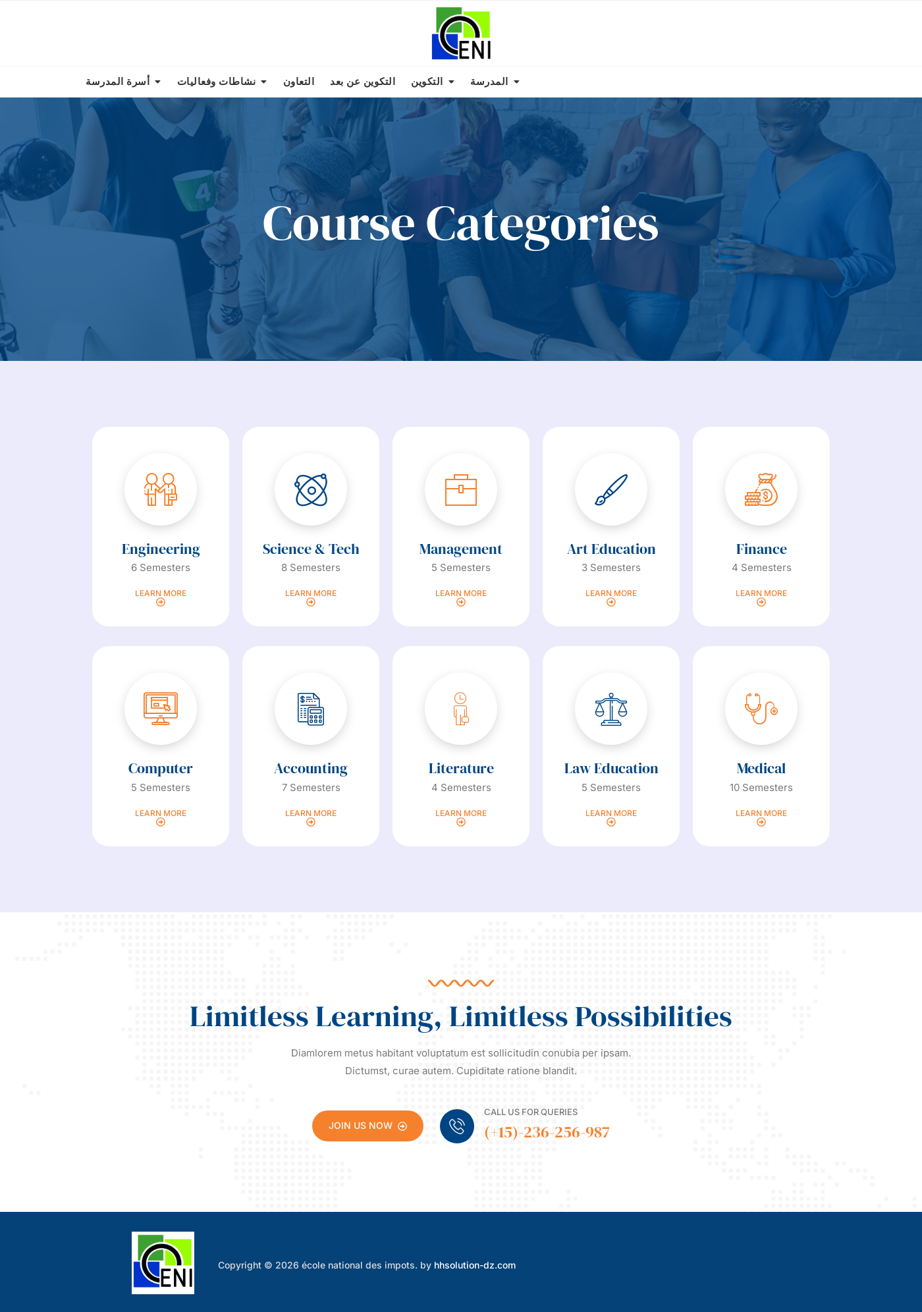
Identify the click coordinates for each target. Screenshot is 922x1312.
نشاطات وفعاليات (216, 81)
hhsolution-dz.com (475, 1265)
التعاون (299, 81)
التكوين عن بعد (362, 81)
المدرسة (489, 81)
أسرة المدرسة (117, 81)
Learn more (160, 598)
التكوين (427, 81)
